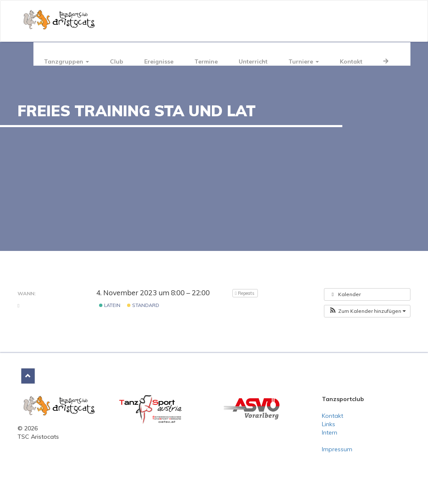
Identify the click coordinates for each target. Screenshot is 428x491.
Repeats (245, 293)
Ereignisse (158, 61)
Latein (109, 305)
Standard (143, 305)
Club (116, 61)
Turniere (303, 61)
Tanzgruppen (66, 61)
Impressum (337, 449)
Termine (206, 61)
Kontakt (351, 61)
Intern (329, 432)
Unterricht (253, 61)
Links (328, 424)
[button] (367, 311)
